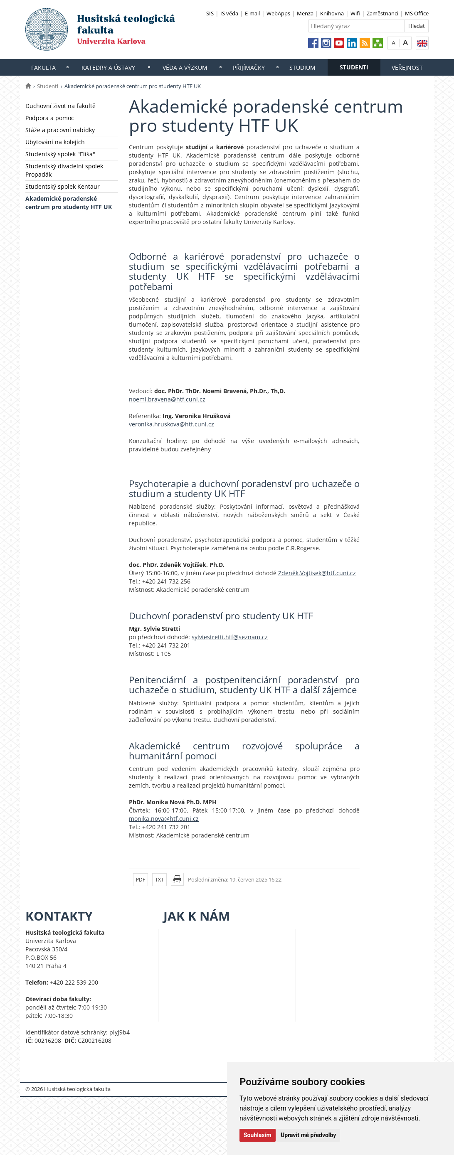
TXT (159, 879)
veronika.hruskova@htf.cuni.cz (171, 424)
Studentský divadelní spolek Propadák (64, 170)
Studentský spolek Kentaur (62, 186)
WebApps (278, 13)
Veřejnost (407, 67)
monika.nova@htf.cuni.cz (164, 819)
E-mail (252, 13)
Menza (305, 13)
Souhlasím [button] (257, 1135)
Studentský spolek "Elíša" (60, 154)
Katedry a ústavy (108, 67)
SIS (210, 13)
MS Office (417, 13)
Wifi (355, 13)
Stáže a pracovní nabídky (60, 130)
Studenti (354, 67)
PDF (140, 879)
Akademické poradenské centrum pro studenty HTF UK (68, 203)
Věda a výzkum (185, 67)
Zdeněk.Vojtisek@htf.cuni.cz (317, 573)
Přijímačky (249, 67)
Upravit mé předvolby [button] (308, 1135)
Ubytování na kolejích (55, 142)
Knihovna (332, 13)
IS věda (229, 13)
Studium (302, 67)
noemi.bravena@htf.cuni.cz (167, 399)
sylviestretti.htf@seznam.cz (230, 637)
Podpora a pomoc (49, 118)
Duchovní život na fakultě (60, 106)
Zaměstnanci (382, 13)
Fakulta (43, 67)
